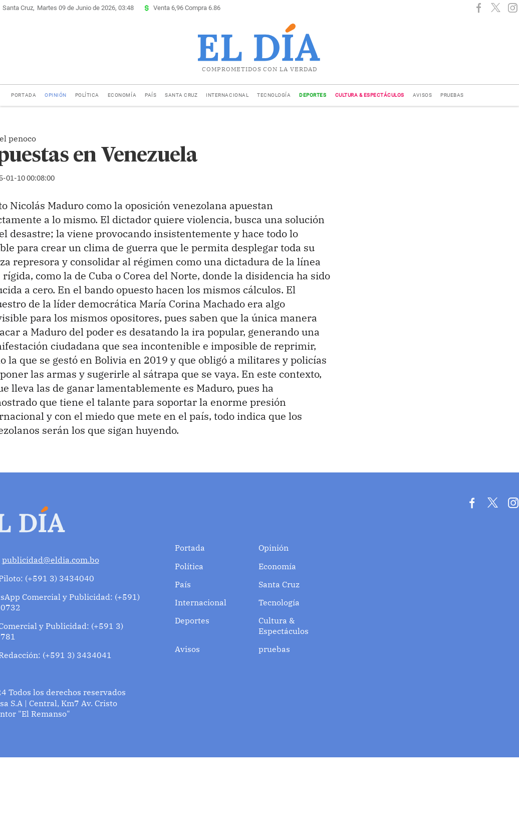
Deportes (312, 95)
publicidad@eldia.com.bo (50, 560)
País (150, 95)
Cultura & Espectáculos (369, 95)
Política (87, 95)
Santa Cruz (181, 95)
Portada (23, 95)
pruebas (452, 95)
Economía (122, 95)
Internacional (227, 95)
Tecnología (274, 95)
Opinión (56, 95)
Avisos (422, 95)
